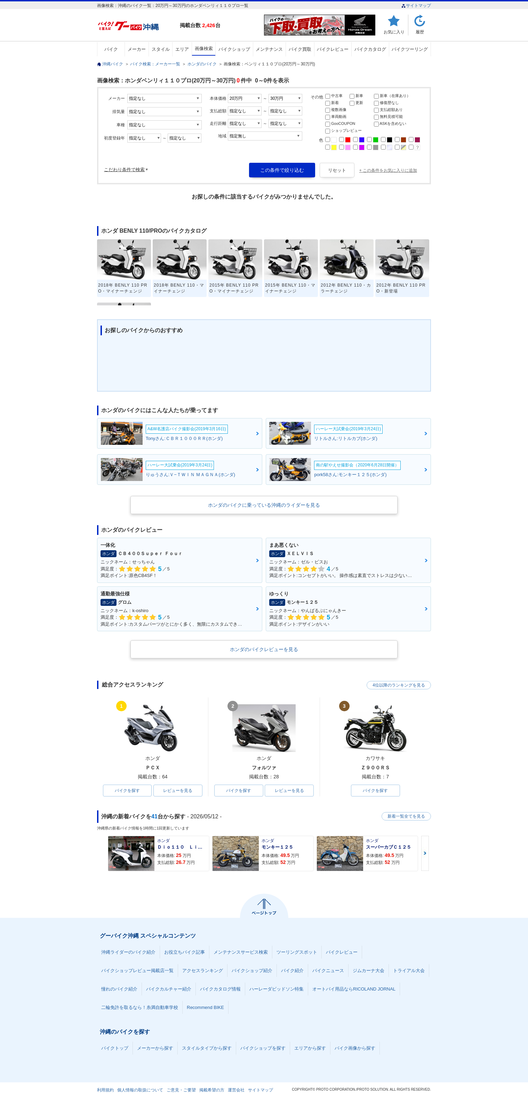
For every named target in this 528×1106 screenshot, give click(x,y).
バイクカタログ (370, 49)
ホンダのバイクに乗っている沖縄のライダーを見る (264, 505)
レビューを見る (177, 790)
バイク (111, 49)
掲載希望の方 (211, 1090)
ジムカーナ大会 (368, 970)
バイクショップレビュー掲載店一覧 (137, 970)
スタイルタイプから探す (207, 1048)
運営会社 (236, 1090)
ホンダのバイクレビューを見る (264, 649)
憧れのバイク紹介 (119, 989)
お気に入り (394, 32)
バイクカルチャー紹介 (168, 989)
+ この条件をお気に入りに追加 (388, 170)
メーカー (137, 49)
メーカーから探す (155, 1048)
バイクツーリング (410, 49)
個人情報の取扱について (140, 1090)
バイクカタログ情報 (220, 989)
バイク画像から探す (355, 1048)
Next (425, 853)
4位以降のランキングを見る (399, 685)
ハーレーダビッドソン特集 (276, 989)
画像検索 (204, 48)
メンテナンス (269, 49)
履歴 (420, 32)
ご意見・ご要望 (181, 1090)
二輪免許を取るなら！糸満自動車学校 (139, 1007)
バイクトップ (114, 1048)
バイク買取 (300, 49)
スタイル (161, 49)
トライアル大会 (409, 970)
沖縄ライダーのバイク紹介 (128, 952)
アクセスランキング (202, 970)
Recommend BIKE (205, 1007)
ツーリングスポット (297, 952)
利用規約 (105, 1090)
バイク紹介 (292, 970)
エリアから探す (310, 1048)
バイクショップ (234, 49)
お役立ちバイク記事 (184, 952)
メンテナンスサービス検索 (241, 952)
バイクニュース (328, 970)
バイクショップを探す (263, 1048)
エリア (182, 49)
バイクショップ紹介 (252, 970)
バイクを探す (127, 790)
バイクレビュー (333, 49)
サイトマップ (416, 5)
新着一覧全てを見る (406, 816)
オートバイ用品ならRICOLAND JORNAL (353, 989)
